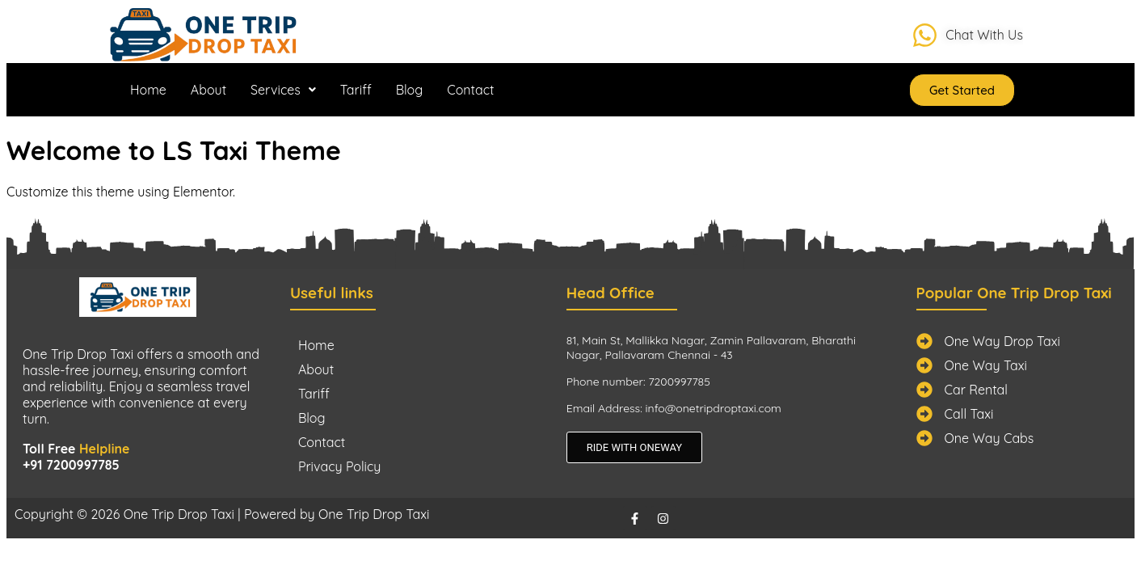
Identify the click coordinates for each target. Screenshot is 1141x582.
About (208, 90)
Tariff (356, 90)
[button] (283, 89)
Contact (470, 90)
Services (283, 90)
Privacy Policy (339, 466)
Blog (409, 90)
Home (148, 90)
